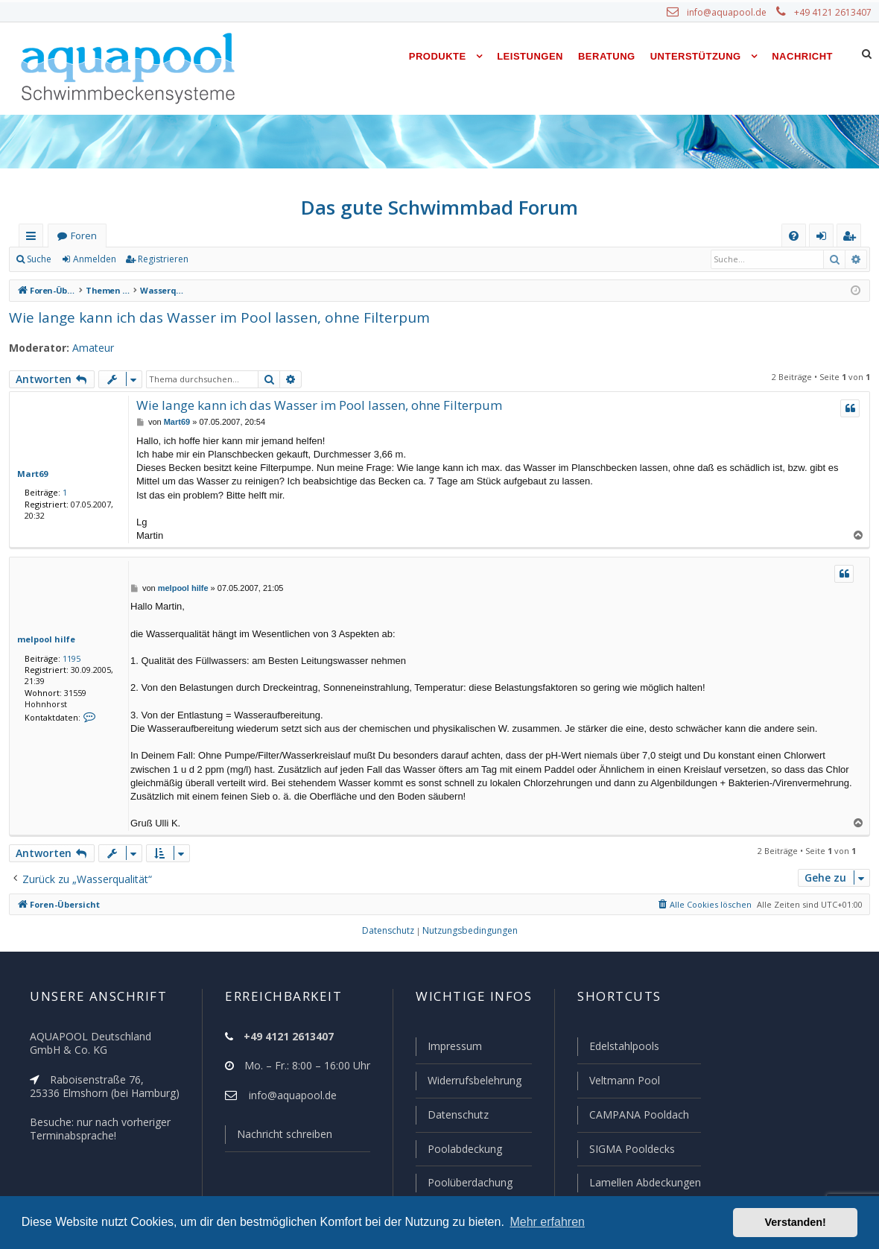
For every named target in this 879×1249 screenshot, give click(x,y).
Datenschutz (451, 1116)
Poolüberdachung (463, 1183)
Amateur (86, 348)
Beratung (606, 56)
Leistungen (530, 56)
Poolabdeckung (458, 1150)
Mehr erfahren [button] (547, 1221)
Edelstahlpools (623, 1049)
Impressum (448, 1049)
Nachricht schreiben (279, 1137)
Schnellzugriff (33, 238)
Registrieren (160, 259)
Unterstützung (695, 56)
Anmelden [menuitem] (824, 238)
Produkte (437, 56)
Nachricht (802, 56)
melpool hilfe (42, 638)
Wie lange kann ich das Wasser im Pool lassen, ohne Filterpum (207, 317)
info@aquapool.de (732, 12)
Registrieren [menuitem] (852, 238)
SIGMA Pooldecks (631, 1150)
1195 (68, 658)
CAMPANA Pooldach (637, 1116)
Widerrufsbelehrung (467, 1083)
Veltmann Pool (622, 1083)
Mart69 (30, 473)
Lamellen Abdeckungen (643, 1183)
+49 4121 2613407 (834, 12)
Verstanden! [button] (795, 1222)
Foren (83, 235)
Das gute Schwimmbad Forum (440, 207)
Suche (39, 259)
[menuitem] (793, 235)
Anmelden (94, 259)
